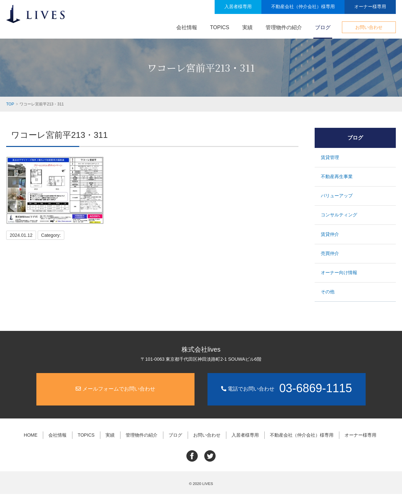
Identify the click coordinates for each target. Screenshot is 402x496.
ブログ (323, 27)
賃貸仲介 (330, 235)
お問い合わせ (369, 27)
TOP (10, 104)
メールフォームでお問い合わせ (115, 391)
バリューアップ (337, 196)
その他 (328, 294)
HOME (33, 437)
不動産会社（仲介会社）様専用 (303, 6)
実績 (247, 27)
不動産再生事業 (337, 176)
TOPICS (219, 27)
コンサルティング (339, 216)
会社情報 (186, 27)
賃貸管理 (330, 157)
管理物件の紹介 (284, 27)
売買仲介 (330, 255)
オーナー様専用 (370, 6)
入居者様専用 (238, 6)
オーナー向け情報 (339, 275)
